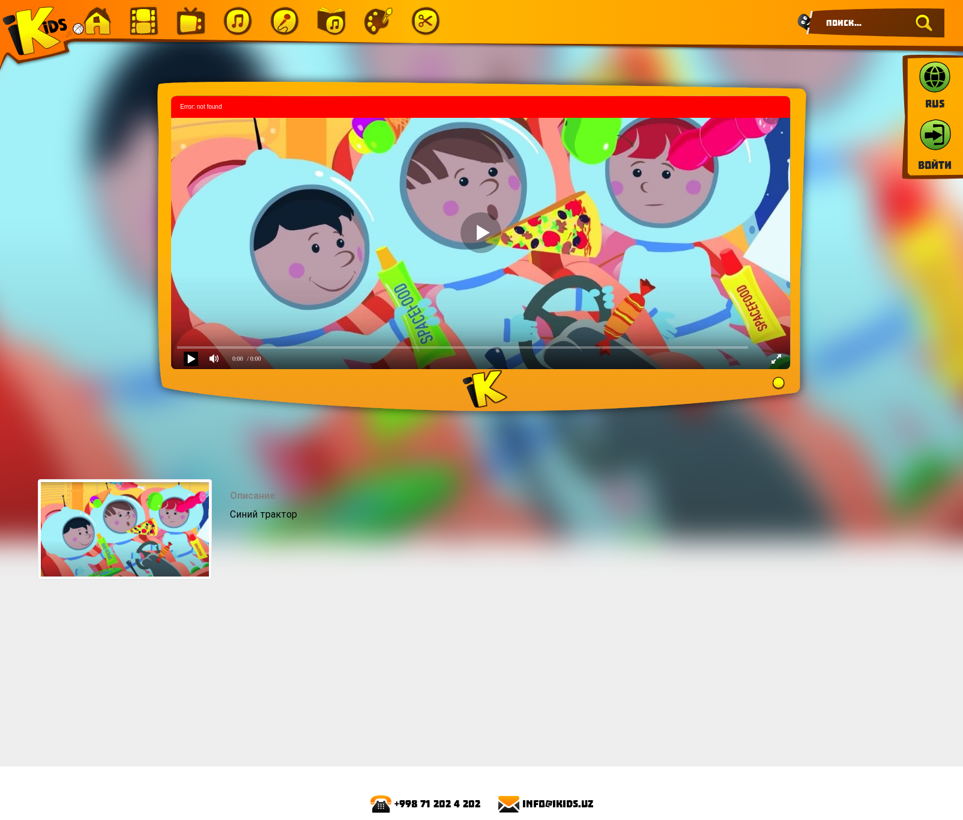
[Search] (876, 23)
